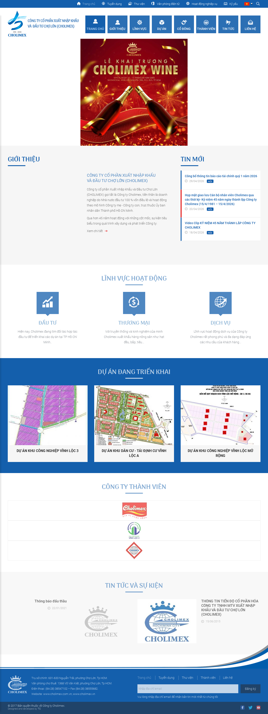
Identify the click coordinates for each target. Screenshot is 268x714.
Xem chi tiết (95, 231)
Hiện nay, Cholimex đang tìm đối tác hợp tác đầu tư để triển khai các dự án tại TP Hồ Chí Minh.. (47, 337)
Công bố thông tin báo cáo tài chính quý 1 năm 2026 (221, 176)
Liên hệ (250, 29)
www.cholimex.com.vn (57, 694)
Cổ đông (184, 29)
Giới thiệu (117, 29)
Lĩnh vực (140, 29)
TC (39, 708)
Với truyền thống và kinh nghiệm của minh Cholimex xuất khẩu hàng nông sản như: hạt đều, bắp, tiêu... (134, 337)
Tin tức (228, 29)
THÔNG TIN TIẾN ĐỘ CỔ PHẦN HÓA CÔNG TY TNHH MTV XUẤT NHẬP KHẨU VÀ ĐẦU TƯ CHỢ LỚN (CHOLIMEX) (229, 608)
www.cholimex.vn (84, 694)
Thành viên (206, 29)
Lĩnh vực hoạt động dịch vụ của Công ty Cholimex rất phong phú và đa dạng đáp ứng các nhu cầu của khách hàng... (220, 337)
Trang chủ (95, 29)
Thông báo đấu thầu (51, 601)
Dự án (161, 29)
